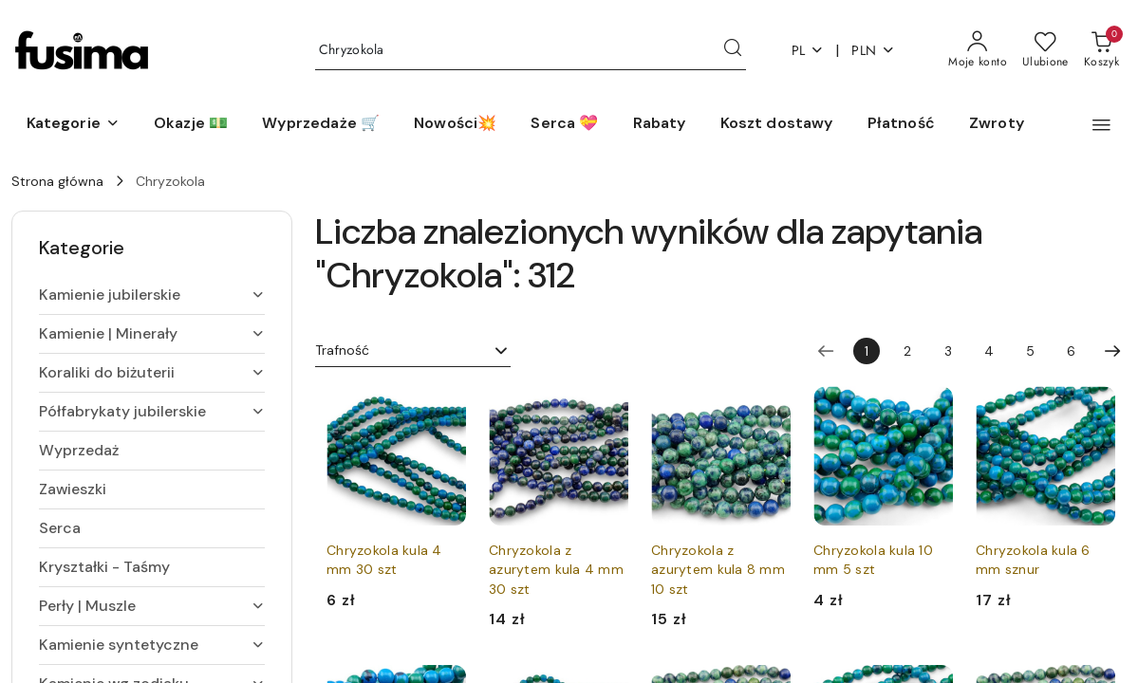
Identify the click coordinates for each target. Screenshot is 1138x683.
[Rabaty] (659, 124)
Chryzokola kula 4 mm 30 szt (384, 560)
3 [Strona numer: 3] (948, 351)
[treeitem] (152, 295)
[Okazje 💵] (190, 124)
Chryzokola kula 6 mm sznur (1033, 560)
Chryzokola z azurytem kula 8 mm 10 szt (718, 569)
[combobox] (413, 351)
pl (808, 50)
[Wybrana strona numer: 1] (866, 351)
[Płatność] (901, 124)
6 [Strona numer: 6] (1071, 351)
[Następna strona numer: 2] (1112, 351)
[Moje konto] (978, 50)
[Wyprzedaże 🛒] (320, 124)
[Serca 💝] (564, 124)
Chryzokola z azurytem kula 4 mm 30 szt (556, 569)
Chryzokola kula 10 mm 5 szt (873, 560)
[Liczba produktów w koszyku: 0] (1101, 50)
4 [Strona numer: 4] (989, 351)
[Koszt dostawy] (777, 124)
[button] (73, 124)
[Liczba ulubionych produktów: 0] (1045, 50)
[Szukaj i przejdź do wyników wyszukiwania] (732, 50)
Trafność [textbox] (342, 350)
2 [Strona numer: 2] (907, 351)
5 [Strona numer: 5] (1030, 351)
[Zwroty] (996, 124)
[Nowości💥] (455, 124)
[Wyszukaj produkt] (530, 50)
